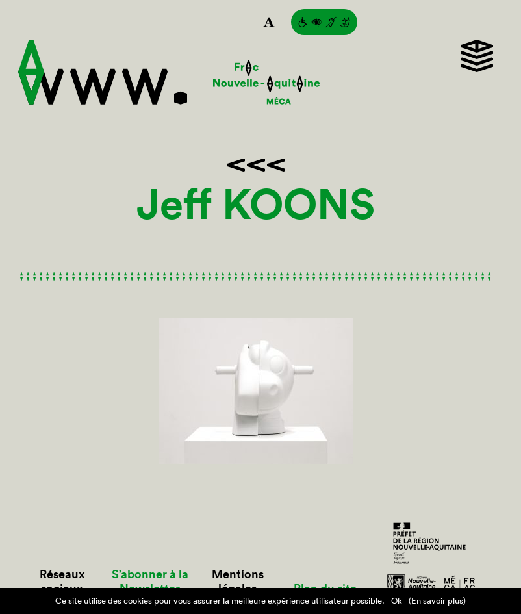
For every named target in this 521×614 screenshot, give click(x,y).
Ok (396, 600)
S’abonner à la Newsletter (150, 581)
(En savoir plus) (437, 600)
